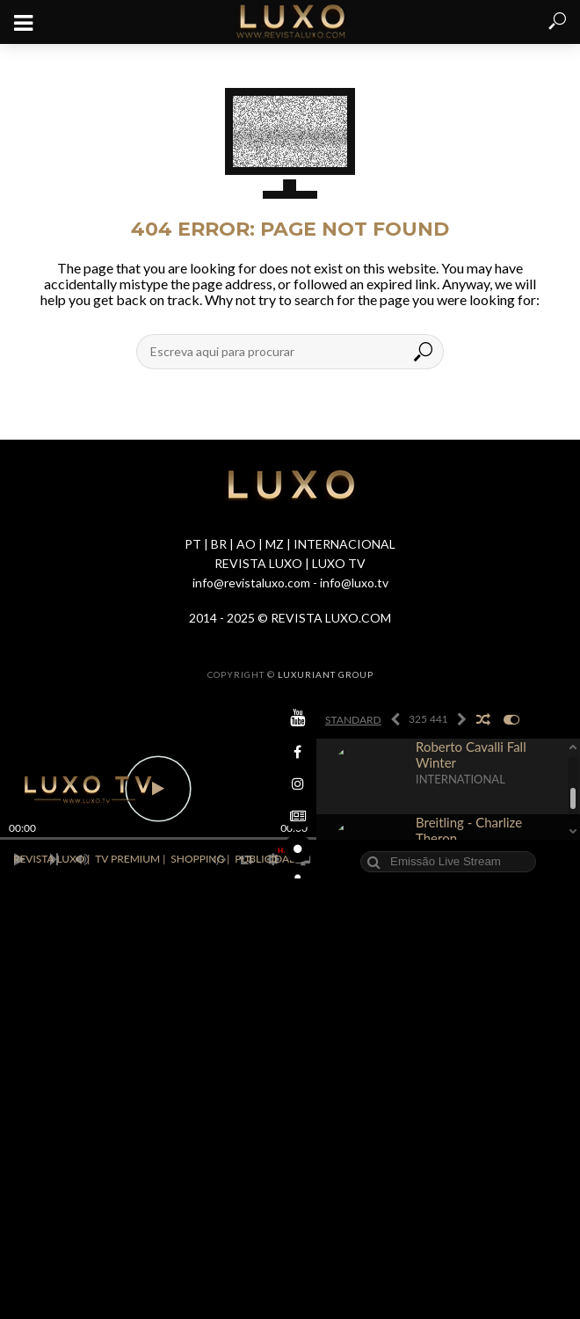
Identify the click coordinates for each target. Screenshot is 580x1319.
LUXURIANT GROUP (325, 674)
